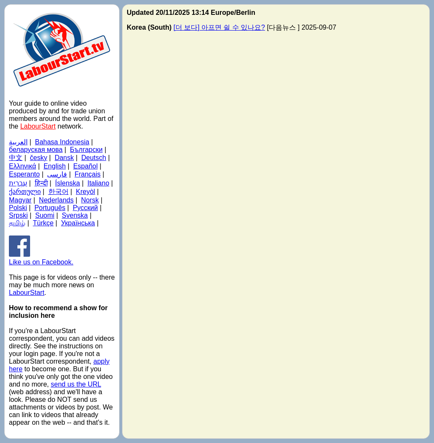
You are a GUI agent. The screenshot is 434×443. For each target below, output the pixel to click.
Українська (78, 223)
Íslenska (67, 183)
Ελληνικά (22, 166)
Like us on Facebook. (41, 258)
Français (87, 174)
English (55, 166)
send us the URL (76, 384)
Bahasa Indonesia (62, 142)
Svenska (75, 215)
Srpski (18, 215)
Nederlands (56, 200)
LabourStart (38, 126)
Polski (18, 207)
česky (38, 157)
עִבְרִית (18, 183)
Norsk (90, 200)
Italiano (98, 183)
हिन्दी (41, 183)
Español (85, 166)
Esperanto (24, 174)
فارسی (57, 174)
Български (86, 149)
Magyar (20, 200)
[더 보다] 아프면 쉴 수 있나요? (219, 27)
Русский (85, 207)
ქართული (25, 191)
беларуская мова (36, 149)
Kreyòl (85, 191)
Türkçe (43, 223)
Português (49, 207)
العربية (18, 142)
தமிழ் (17, 223)
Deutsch (93, 157)
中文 (15, 157)
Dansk (64, 157)
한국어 (58, 191)
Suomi (44, 215)
